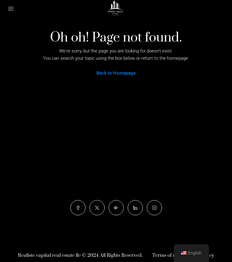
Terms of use (166, 255)
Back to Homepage (116, 73)
